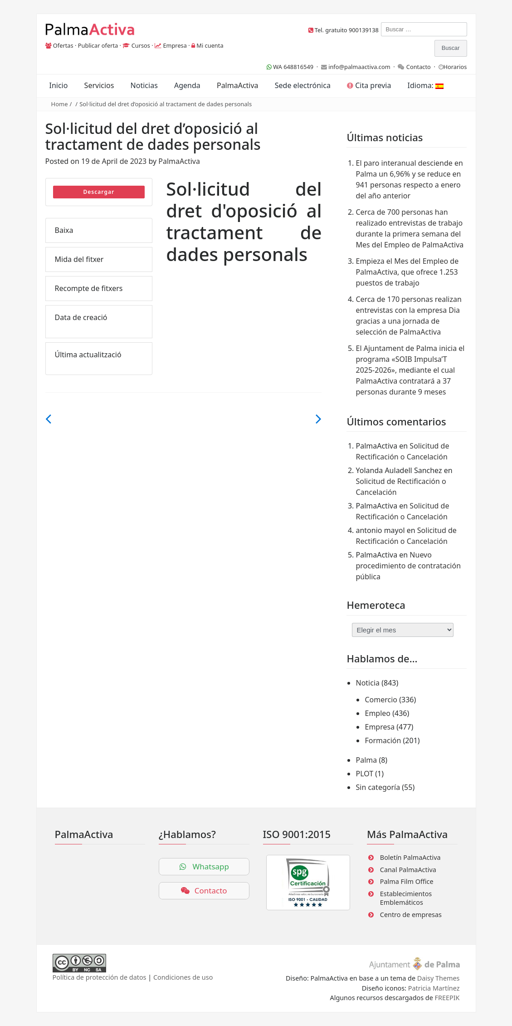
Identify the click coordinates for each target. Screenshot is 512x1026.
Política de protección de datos (99, 977)
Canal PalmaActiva (408, 869)
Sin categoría (378, 787)
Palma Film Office (407, 881)
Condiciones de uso (183, 977)
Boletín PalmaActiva (410, 857)
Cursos (141, 45)
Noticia (368, 683)
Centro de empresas (411, 914)
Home (59, 104)
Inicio (58, 85)
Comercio (381, 700)
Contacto (418, 67)
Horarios (455, 67)
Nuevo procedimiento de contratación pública (408, 566)
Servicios (99, 85)
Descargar (99, 192)
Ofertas (63, 45)
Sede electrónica (303, 85)
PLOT (364, 774)
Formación (383, 740)
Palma (366, 760)
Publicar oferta (98, 45)
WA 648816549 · (294, 67)
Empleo (377, 713)
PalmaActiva (237, 85)
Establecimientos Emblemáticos (406, 898)
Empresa (175, 45)
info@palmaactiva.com (359, 67)
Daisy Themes (438, 978)
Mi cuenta (209, 45)
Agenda (187, 85)
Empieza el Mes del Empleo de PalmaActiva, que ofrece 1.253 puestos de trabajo (407, 272)
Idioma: (426, 85)
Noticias (144, 85)
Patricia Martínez (434, 988)
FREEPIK (447, 997)
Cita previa (369, 85)
